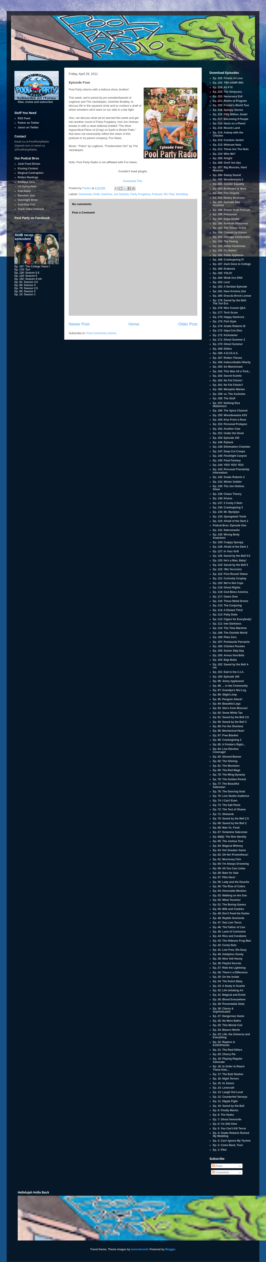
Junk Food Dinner (29, 163)
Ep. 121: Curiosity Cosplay (229, 578)
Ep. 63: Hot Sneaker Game (229, 850)
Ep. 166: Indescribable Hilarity (232, 362)
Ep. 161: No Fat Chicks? (228, 384)
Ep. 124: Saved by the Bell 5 (230, 564)
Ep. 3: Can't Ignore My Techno (232, 1140)
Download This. (133, 181)
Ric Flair (169, 194)
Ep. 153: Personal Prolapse (230, 424)
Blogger (170, 1249)
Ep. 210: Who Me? (224, 153)
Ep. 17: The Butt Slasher (228, 1074)
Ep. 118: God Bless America (230, 592)
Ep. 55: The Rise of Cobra (229, 886)
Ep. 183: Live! (221, 282)
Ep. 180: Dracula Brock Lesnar (232, 295)
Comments (220, 1172)
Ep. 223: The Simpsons (227, 91)
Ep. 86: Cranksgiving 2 (227, 739)
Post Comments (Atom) (101, 333)
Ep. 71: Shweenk (223, 814)
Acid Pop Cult (26, 204)
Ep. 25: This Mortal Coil (227, 1025)
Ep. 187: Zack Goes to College (232, 264)
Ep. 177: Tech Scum (225, 312)
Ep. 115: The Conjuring (227, 605)
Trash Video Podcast (31, 209)
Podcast (157, 194)
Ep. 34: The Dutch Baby (228, 981)
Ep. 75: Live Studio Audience (231, 796)
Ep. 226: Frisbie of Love (228, 78)
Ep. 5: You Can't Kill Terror (229, 1128)
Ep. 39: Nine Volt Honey (228, 958)
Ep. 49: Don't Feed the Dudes (231, 913)
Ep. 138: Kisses (222, 498)
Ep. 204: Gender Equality (228, 184)
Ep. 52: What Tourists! (227, 899)
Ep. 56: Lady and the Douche (231, 882)
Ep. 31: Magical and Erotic (229, 994)
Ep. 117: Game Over (225, 596)
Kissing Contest (28, 168)
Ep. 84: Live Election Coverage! (226, 750)
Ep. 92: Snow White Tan (228, 712)
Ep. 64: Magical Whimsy (228, 845)
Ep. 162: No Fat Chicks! (227, 380)
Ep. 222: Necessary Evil (228, 96)
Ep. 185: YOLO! (222, 273)
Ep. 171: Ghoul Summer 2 (229, 339)
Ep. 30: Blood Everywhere (229, 999)
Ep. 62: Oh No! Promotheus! (230, 854)
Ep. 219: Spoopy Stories (228, 110)
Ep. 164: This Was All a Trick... (232, 371)
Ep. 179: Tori (22, 269)
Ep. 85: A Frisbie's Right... (229, 744)
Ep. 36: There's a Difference (230, 972)
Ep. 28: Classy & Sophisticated (223, 1010)
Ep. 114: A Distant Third (228, 610)
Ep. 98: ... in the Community (230, 685)
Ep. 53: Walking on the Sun (230, 895)
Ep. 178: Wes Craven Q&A (229, 308)
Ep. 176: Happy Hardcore (228, 317)
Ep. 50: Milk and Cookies (228, 909)
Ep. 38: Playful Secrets (227, 963)
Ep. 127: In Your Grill (226, 551)
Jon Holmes (121, 194)
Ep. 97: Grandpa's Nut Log (229, 690)
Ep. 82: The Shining (225, 761)
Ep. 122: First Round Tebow (230, 574)
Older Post (187, 324)
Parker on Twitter (28, 122)
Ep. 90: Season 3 (24, 285)
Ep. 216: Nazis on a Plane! (229, 123)
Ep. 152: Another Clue (226, 428)
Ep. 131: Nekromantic (226, 530)
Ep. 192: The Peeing (225, 241)
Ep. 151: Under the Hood (228, 433)
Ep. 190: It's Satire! (225, 250)
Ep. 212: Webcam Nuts (227, 144)
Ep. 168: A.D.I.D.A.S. (225, 353)
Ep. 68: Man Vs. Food (226, 827)
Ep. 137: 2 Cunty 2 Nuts (227, 503)
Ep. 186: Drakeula (224, 268)
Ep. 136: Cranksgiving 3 (228, 507)
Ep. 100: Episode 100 (226, 676)
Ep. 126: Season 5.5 (26, 272)
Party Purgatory (140, 194)
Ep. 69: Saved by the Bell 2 (229, 823)
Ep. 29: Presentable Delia (228, 1003)
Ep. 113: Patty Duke (225, 614)
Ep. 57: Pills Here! (224, 877)
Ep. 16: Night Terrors (226, 1078)
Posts (217, 1166)
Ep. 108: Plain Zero (225, 637)
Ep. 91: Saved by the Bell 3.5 (231, 717)
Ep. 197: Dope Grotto (226, 219)
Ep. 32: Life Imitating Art (228, 990)
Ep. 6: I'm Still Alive (225, 1123)
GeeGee (106, 194)
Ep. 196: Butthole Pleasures (230, 223)
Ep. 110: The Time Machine (230, 628)
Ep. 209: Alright (222, 158)
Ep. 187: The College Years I (32, 266)
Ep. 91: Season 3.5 (26, 282)
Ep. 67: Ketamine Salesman (230, 832)
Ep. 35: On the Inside (226, 976)
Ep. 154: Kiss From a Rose (229, 419)
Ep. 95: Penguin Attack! (228, 699)
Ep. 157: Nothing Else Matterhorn (226, 405)
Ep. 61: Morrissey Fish (227, 859)
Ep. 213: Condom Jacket (228, 140)
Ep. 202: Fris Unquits (226, 193)
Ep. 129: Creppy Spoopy (228, 542)
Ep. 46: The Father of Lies (229, 927)
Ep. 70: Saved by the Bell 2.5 (231, 818)
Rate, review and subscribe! (36, 100)
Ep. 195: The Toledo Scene (229, 227)
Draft (96, 194)
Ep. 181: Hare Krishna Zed (229, 291)
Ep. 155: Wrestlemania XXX (230, 415)
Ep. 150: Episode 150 (226, 437)
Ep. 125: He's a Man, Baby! (229, 560)
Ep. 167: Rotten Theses (227, 357)
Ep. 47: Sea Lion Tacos (227, 922)
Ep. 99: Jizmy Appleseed (228, 681)
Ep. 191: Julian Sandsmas (229, 246)
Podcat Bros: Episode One (229, 525)
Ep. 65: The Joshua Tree (228, 841)
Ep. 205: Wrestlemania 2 (228, 179)
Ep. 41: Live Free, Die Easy (229, 949)
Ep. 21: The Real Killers (227, 1049)
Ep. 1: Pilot (220, 1149)
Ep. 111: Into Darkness (227, 623)
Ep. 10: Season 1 (24, 294)
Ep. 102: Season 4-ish (28, 278)
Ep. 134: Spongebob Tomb (229, 516)
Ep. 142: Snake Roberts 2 (228, 477)
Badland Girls (26, 182)
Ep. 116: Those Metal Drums (230, 601)
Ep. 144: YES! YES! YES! (228, 464)
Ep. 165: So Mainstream (228, 366)
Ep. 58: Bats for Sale (226, 872)
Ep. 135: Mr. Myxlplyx (226, 511)
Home (134, 324)
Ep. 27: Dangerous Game (228, 1016)
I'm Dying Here (27, 186)
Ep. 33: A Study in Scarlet (229, 986)
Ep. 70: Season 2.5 (26, 288)
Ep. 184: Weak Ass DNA (228, 277)
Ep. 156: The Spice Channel (230, 410)
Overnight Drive (28, 200)
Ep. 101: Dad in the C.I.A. (228, 672)
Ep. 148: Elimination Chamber (231, 446)
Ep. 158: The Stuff (224, 398)
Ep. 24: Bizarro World (226, 1029)
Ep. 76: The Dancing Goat (229, 791)
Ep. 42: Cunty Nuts (225, 945)
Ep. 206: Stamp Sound (227, 175)
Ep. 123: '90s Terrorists (227, 569)
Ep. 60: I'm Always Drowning (231, 863)
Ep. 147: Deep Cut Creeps (229, 451)
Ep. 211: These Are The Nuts (231, 149)
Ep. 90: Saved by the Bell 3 (229, 721)
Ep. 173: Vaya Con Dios (227, 330)
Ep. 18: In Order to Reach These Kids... (228, 1068)
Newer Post (79, 324)
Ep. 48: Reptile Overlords (228, 918)
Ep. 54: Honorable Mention (229, 890)
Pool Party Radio (35, 222)
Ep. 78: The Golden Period (229, 779)
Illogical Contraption (30, 172)
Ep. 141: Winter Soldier (227, 481)
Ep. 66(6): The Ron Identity (229, 836)
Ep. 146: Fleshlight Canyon (230, 455)
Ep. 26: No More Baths (227, 1020)
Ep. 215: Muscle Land (226, 127)
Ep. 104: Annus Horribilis (228, 655)
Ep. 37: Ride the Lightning (229, 967)
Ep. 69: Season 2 (24, 291)
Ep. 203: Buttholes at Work (229, 188)
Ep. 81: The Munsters (226, 765)
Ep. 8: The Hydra (223, 1114)
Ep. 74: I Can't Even (225, 800)
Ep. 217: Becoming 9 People (230, 119)
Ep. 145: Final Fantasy (227, 460)
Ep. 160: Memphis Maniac (229, 389)
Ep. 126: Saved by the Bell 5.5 (231, 555)
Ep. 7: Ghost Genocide (227, 1119)
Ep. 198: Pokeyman (225, 214)
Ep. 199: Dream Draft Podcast (231, 210)
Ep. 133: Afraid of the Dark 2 (230, 521)
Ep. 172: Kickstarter (225, 335)
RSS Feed (24, 118)
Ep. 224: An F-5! (223, 87)
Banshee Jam (26, 195)
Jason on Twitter (28, 127)
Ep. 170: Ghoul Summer (228, 344)
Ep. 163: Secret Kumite (227, 375)
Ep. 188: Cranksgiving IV (228, 259)
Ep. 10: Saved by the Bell (228, 1105)
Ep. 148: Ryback (223, 442)
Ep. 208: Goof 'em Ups (227, 162)
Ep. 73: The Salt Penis (227, 805)
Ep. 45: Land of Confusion (229, 931)
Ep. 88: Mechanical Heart (228, 730)
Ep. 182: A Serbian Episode (230, 286)
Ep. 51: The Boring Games (229, 904)
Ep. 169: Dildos (222, 348)
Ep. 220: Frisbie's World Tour (231, 105)
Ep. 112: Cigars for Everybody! (232, 619)
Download (85, 194)
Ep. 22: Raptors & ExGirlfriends (224, 1044)
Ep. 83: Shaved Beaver (227, 756)
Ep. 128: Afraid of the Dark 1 (230, 546)
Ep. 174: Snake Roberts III (229, 326)
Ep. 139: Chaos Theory (227, 494)
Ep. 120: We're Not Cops (228, 583)
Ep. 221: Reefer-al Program (230, 100)
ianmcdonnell (139, 1249)
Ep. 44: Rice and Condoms (229, 936)
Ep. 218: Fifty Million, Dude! (230, 114)
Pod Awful (24, 191)
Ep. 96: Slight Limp (225, 694)
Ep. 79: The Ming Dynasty (229, 774)
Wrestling (182, 194)
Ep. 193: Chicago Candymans (231, 237)
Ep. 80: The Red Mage (226, 770)
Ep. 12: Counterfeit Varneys (230, 1096)
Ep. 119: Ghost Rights (227, 587)
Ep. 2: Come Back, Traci (228, 1145)
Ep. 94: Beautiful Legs (227, 703)
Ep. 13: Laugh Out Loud (228, 1092)
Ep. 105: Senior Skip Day (228, 650)
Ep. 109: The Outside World (230, 632)
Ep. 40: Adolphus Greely (228, 954)
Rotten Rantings (28, 177)
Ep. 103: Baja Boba (225, 659)
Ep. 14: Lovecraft (223, 1087)
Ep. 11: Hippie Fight (225, 1101)
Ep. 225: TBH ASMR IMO (228, 82)
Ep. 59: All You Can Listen (229, 868)
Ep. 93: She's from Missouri (230, 708)
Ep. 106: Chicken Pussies (229, 646)
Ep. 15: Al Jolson (223, 1083)
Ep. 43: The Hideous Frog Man (232, 940)
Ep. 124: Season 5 (25, 275)
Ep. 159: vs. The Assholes (229, 394)
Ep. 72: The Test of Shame (229, 809)
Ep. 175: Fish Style (224, 321)
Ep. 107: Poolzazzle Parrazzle (231, 641)
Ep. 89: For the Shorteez (228, 726)
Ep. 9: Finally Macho (225, 1110)
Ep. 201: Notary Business (229, 197)
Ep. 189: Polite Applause (228, 255)
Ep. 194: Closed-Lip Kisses (230, 232)
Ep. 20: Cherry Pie (224, 1054)
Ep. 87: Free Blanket (225, 735)
